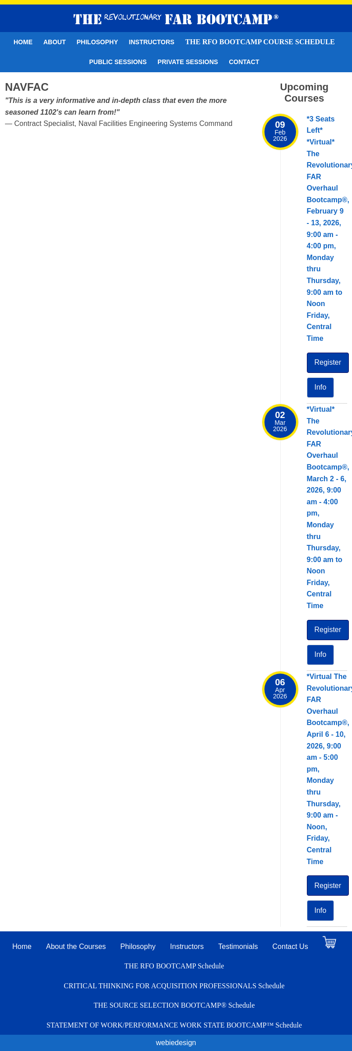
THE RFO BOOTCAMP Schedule (174, 966)
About (54, 42)
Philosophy (97, 42)
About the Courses (76, 946)
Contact (244, 61)
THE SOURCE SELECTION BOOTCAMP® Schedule (174, 1005)
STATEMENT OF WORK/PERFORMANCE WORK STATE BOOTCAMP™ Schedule (174, 1025)
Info (321, 387)
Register (328, 362)
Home (23, 42)
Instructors (152, 42)
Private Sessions (187, 61)
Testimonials (238, 946)
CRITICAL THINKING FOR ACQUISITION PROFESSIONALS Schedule (174, 986)
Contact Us (290, 946)
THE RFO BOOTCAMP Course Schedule (260, 42)
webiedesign (176, 1042)
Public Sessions (118, 61)
